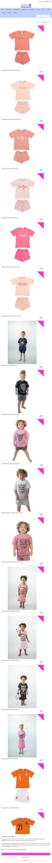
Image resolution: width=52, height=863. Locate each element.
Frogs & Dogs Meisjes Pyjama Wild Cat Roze (37, 451)
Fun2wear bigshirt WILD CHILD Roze (10, 267)
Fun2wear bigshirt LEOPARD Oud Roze (36, 205)
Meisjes (4, 12)
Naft (36, 842)
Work (36, 846)
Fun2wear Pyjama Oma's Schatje (34, 728)
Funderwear (37, 836)
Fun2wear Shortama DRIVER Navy (9, 144)
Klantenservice (3, 835)
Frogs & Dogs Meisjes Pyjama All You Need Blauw (38, 482)
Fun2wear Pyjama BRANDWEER (8, 697)
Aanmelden (4, 854)
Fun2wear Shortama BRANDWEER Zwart (10, 328)
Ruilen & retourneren (5, 833)
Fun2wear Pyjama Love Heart (34, 697)
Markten (2, 839)
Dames (38, 9)
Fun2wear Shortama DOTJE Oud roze (9, 82)
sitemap (30, 860)
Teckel (36, 843)
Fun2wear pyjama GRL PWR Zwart (9, 605)
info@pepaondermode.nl (23, 836)
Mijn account (42, 1)
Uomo (36, 844)
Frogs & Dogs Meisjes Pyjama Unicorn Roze (11, 513)
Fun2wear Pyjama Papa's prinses (34, 390)
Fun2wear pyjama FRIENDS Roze (34, 605)
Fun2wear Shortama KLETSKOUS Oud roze (11, 51)
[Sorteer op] (45, 22)
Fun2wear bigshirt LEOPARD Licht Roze (10, 236)
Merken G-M (17, 9)
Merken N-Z (24, 9)
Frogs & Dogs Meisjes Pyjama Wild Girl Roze (11, 451)
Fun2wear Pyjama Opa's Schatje (34, 421)
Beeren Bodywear (38, 832)
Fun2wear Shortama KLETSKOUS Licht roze (37, 51)
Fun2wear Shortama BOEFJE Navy (9, 359)
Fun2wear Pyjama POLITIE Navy (34, 667)
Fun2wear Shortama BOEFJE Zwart (35, 328)
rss (33, 860)
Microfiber (32, 9)
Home (2, 9)
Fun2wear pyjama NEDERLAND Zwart (36, 513)
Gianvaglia (37, 839)
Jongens (48, 9)
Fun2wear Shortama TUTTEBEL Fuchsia (10, 113)
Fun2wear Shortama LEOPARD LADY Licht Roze (38, 174)
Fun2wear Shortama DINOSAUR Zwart (36, 359)
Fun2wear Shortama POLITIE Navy (35, 297)
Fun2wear (37, 835)
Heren (43, 9)
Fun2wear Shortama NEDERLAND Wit (36, 267)
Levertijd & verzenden (5, 832)
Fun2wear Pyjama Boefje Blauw (8, 790)
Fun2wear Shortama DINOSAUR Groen (10, 390)
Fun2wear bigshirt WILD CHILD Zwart (36, 236)
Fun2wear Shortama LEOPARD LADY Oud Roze (12, 205)
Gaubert (36, 837)
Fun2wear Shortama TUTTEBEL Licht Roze (37, 113)
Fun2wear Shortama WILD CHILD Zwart (36, 144)
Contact (15, 12)
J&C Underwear (38, 840)
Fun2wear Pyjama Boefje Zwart (34, 759)
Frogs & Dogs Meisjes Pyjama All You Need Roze (12, 482)
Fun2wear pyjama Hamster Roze (8, 544)
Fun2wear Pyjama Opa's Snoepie (8, 667)
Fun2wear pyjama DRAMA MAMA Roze (36, 574)
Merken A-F (9, 9)
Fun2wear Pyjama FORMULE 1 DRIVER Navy (37, 790)
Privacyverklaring (4, 843)
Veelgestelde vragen (4, 836)
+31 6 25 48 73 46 (26, 837)
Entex (36, 833)
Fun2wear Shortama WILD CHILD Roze (10, 174)
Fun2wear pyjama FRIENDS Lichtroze (9, 636)
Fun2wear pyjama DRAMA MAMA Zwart (10, 574)
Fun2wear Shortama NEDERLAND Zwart (10, 297)
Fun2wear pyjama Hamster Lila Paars (35, 544)
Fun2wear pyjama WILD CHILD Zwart (36, 636)
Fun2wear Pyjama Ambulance (8, 820)
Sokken (9, 12)
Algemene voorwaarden (5, 842)
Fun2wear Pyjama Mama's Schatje (9, 421)
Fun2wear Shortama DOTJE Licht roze (36, 82)
